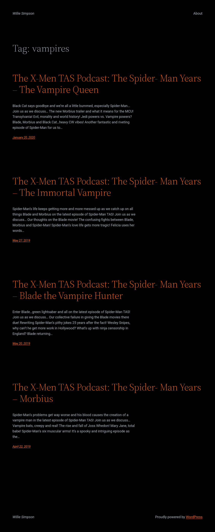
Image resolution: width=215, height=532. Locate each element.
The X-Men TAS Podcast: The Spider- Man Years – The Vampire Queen (107, 83)
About (197, 13)
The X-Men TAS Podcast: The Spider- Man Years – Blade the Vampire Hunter (107, 289)
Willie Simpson (23, 13)
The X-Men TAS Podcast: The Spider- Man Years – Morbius (107, 392)
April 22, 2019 (22, 446)
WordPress (194, 517)
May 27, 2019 (21, 240)
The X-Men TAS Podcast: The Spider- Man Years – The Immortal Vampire (107, 186)
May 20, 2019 (21, 343)
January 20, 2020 (24, 137)
